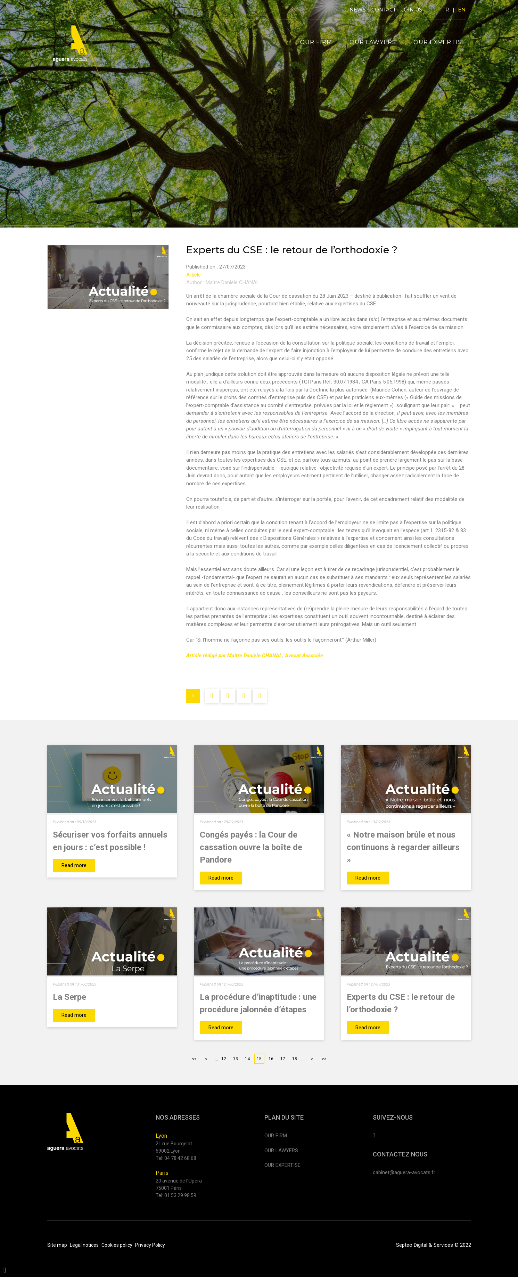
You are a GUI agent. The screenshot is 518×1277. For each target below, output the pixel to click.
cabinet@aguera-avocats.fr (404, 1172)
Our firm (316, 42)
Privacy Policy (150, 1245)
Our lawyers (373, 42)
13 (235, 1058)
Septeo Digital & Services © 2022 (433, 1245)
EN (462, 9)
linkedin (429, 10)
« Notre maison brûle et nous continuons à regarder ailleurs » (403, 847)
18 (294, 1058)
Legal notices (84, 1245)
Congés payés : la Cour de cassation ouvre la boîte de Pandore (251, 847)
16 (271, 1058)
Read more (74, 865)
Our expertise (439, 42)
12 (223, 1058)
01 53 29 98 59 (180, 1195)
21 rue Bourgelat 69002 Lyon (174, 1147)
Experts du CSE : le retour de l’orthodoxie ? (401, 1003)
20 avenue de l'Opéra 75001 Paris (179, 1184)
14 (247, 1058)
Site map (57, 1245)
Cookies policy (116, 1245)
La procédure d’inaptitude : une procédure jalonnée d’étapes (258, 1003)
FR (445, 9)
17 (282, 1058)
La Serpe (69, 997)
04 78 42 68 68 (180, 1158)
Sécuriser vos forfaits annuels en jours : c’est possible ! (110, 841)
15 (259, 1058)
